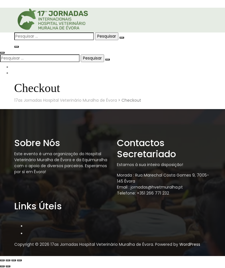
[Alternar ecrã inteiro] (8, 260)
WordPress (189, 244)
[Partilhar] (13, 260)
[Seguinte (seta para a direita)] (8, 266)
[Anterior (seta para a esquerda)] (2, 266)
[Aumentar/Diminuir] (2, 260)
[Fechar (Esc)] (19, 260)
